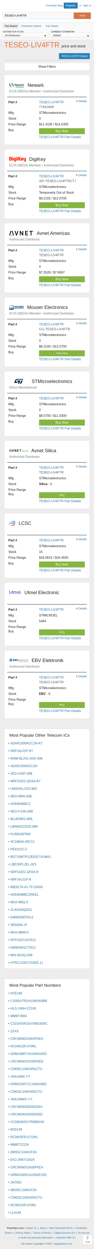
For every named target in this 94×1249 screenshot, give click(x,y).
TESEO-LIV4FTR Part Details (60, 137)
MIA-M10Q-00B (21, 955)
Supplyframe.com (63, 1243)
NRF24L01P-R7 (21, 751)
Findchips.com (6, 6)
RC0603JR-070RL (23, 1205)
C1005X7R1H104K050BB (28, 1001)
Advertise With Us (65, 1237)
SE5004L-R (18, 925)
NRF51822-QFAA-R (24, 872)
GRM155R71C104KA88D (28, 1084)
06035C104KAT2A (23, 1190)
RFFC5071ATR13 (23, 940)
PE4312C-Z (18, 849)
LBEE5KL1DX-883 (23, 788)
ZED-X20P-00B (21, 773)
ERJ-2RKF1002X (22, 1159)
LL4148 (15, 1212)
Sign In (87, 5)
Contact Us (31, 1228)
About (43, 1228)
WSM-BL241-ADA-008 (26, 758)
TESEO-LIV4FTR (51, 102)
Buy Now (62, 131)
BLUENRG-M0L (21, 819)
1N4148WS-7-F (21, 1099)
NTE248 (16, 993)
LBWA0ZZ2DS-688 (23, 826)
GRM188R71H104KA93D (28, 1054)
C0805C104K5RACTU (26, 1069)
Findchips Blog (54, 5)
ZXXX (14, 1031)
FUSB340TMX (20, 834)
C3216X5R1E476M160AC (29, 1023)
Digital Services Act (64, 1232)
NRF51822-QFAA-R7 (25, 781)
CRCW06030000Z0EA (26, 1106)
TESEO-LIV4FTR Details (74, 56)
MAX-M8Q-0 (19, 902)
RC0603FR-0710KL (24, 1137)
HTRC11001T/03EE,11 (26, 962)
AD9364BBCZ (20, 804)
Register (70, 5)
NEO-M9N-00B (21, 796)
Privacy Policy (22, 1232)
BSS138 (16, 1129)
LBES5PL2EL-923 (23, 864)
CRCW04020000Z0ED (26, 1114)
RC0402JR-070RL (23, 1046)
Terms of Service (42, 1232)
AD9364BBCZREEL (24, 894)
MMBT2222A (19, 1144)
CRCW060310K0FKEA (26, 1038)
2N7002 (16, 1182)
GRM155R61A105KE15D (28, 1175)
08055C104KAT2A (23, 1152)
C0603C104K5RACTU (26, 1091)
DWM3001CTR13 (22, 947)
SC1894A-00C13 (22, 841)
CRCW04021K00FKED (26, 1061)
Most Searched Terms (61, 1228)
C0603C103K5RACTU (26, 1197)
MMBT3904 (18, 1016)
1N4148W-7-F (20, 1076)
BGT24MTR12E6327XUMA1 (30, 856)
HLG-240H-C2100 (23, 1008)
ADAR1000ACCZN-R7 (26, 743)
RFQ (61, 495)
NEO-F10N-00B (21, 811)
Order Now (62, 353)
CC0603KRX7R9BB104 (27, 1122)
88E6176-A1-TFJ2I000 (26, 887)
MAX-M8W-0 (19, 932)
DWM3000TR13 (21, 917)
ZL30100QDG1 (21, 909)
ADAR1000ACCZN (23, 766)
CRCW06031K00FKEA (26, 1167)
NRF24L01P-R (20, 879)
